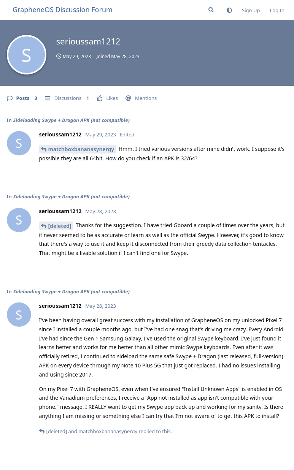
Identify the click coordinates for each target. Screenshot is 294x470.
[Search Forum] (211, 10)
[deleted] (60, 225)
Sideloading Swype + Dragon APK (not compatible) (71, 120)
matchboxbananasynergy (81, 149)
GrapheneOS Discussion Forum (63, 9)
